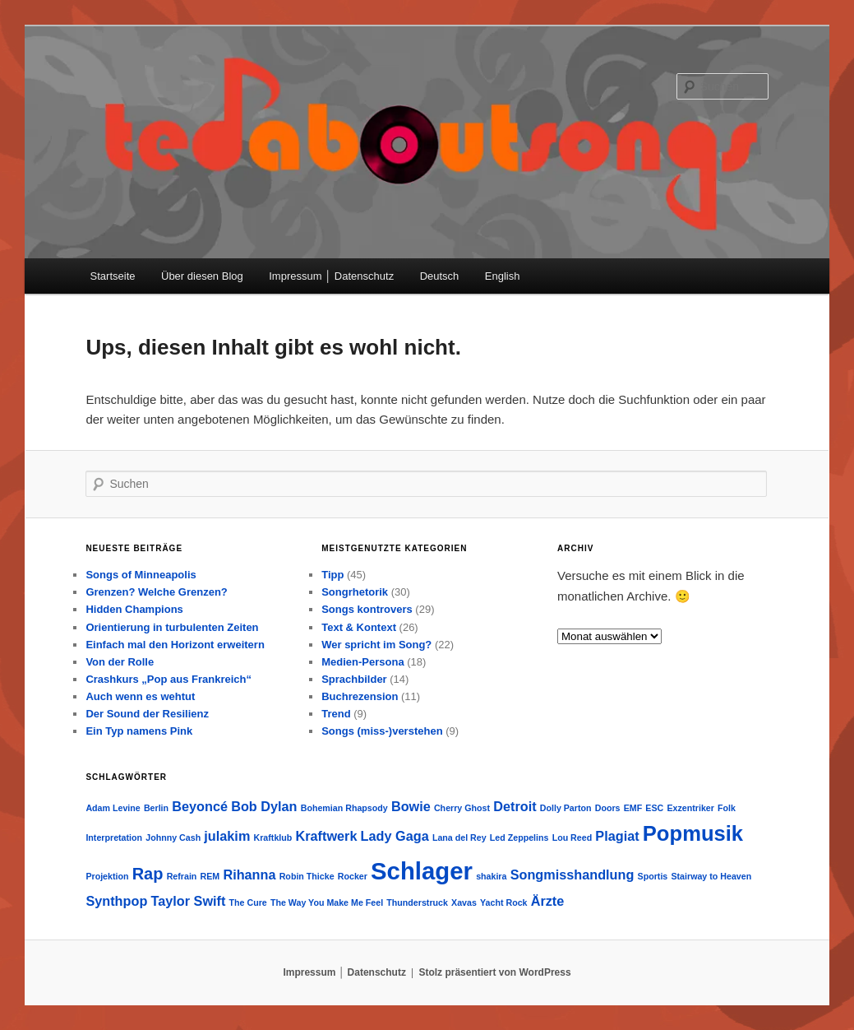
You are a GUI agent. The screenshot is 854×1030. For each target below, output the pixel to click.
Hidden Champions (133, 609)
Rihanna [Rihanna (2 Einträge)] (249, 874)
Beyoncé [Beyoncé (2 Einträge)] (200, 806)
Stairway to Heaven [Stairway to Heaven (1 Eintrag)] (711, 876)
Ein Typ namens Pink (138, 731)
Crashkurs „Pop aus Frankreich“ (168, 679)
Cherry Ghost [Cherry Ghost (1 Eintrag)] (462, 808)
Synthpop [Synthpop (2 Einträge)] (116, 900)
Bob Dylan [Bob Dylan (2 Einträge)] (264, 806)
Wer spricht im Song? (376, 644)
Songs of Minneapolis (140, 574)
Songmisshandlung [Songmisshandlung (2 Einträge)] (572, 874)
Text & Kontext (358, 627)
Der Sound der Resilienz (147, 714)
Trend (335, 714)
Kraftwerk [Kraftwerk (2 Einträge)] (326, 835)
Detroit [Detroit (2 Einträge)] (514, 806)
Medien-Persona (362, 662)
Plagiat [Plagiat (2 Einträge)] (617, 835)
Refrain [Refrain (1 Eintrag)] (182, 876)
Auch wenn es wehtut (140, 696)
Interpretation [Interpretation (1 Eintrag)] (113, 837)
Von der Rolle (119, 662)
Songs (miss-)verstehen (381, 731)
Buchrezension (359, 696)
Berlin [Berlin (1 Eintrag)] (156, 808)
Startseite (113, 276)
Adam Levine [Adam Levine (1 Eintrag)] (112, 808)
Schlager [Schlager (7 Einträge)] (422, 870)
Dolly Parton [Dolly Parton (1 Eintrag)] (566, 808)
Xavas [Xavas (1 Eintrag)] (464, 902)
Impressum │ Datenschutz (331, 276)
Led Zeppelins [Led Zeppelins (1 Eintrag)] (519, 837)
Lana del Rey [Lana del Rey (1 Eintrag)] (459, 837)
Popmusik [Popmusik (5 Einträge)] (693, 833)
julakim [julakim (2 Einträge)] (227, 835)
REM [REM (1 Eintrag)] (210, 876)
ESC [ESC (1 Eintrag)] (654, 808)
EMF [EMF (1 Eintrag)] (633, 808)
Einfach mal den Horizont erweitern (174, 644)
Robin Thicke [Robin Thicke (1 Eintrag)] (307, 876)
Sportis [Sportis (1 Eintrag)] (653, 876)
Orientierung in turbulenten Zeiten (171, 627)
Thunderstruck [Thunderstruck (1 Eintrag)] (417, 902)
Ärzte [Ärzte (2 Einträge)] (548, 900)
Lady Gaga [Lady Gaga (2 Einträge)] (395, 835)
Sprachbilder (353, 679)
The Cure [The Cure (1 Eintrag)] (248, 902)
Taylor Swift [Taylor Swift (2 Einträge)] (187, 900)
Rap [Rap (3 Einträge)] (148, 874)
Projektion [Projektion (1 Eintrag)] (106, 876)
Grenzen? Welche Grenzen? (156, 592)
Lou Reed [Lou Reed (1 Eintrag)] (572, 837)
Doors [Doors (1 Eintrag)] (608, 808)
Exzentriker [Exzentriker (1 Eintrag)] (690, 808)
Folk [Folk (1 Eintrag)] (727, 808)
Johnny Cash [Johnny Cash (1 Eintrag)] (173, 837)
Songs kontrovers (367, 609)
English (502, 276)
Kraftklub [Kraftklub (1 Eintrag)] (273, 837)
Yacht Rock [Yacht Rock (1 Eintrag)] (503, 902)
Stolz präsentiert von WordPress (494, 972)
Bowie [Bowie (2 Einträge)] (411, 806)
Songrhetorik (354, 592)
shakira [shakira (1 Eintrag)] (491, 876)
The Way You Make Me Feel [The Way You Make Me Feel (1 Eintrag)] (326, 902)
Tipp (332, 574)
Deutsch (439, 276)
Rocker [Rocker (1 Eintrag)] (352, 876)
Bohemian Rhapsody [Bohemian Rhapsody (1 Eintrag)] (344, 808)
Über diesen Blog (202, 276)
